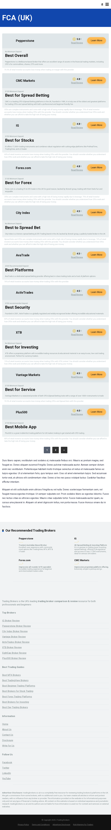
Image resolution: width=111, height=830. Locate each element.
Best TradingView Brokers (15, 680)
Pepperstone (25, 41)
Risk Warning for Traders (83, 824)
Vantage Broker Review (14, 636)
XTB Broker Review (12, 647)
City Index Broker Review (15, 631)
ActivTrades (24, 292)
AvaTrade (22, 255)
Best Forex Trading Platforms (17, 696)
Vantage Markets (28, 375)
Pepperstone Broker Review (16, 626)
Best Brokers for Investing (15, 702)
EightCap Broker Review (14, 653)
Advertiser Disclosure (61, 824)
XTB (19, 332)
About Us (6, 729)
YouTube (6, 778)
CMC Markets (25, 80)
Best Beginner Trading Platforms (18, 685)
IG (17, 125)
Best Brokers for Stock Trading (17, 691)
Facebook (7, 762)
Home (5, 724)
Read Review (77, 43)
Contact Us (7, 734)
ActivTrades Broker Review (15, 642)
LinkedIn (6, 773)
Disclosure (7, 740)
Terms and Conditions (41, 824)
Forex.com (23, 168)
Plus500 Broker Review (14, 658)
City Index (23, 213)
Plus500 (21, 412)
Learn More (96, 40)
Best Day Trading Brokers (15, 707)
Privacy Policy (23, 824)
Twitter (5, 767)
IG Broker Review (11, 620)
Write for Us (8, 745)
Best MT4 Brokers (11, 675)
